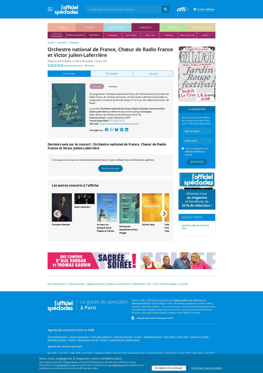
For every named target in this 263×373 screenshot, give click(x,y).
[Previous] (57, 213)
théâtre (90, 27)
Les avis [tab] (153, 73)
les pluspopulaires (57, 35)
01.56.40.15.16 (117, 120)
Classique (146, 111)
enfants (173, 27)
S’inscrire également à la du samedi (196, 151)
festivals (94, 35)
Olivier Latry (148, 224)
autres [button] (205, 35)
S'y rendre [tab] (112, 73)
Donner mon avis (110, 168)
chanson (169, 35)
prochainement (75, 35)
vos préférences (115, 365)
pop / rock (150, 35)
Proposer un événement (118, 283)
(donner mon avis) (73, 65)
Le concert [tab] (69, 73)
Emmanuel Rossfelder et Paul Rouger (128, 229)
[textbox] (123, 9)
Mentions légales (169, 283)
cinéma (61, 27)
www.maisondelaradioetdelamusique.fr (119, 123)
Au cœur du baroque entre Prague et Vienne (105, 227)
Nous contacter (77, 283)
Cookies (184, 283)
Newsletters (139, 283)
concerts (145, 27)
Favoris (89, 65)
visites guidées (201, 27)
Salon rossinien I (82, 207)
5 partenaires (61, 365)
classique (112, 35)
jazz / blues (131, 35)
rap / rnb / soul (187, 35)
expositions (117, 27)
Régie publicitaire (95, 283)
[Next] (164, 213)
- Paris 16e (77, 61)
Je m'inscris (197, 161)
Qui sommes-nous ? (57, 283)
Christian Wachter (61, 224)
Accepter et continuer (169, 368)
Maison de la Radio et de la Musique (113, 114)
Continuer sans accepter (206, 368)
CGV (149, 283)
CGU (156, 283)
